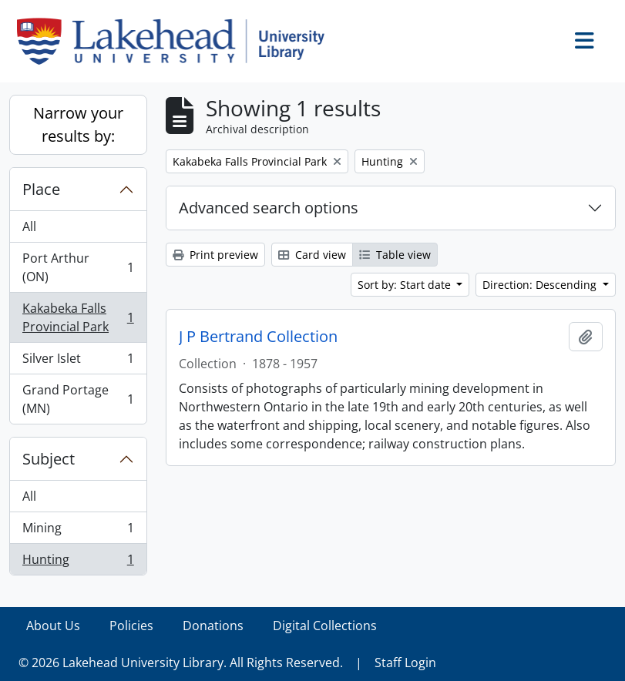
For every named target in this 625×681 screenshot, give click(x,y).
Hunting (78, 562)
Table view (395, 254)
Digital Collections (325, 625)
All (29, 226)
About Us (53, 625)
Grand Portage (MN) (78, 399)
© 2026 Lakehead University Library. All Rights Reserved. (180, 662)
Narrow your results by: (78, 124)
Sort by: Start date (406, 284)
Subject (48, 458)
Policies (131, 625)
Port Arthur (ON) (78, 267)
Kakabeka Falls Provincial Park (78, 317)
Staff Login (405, 662)
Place (41, 189)
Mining (78, 531)
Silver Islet (78, 361)
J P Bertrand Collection (258, 336)
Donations (213, 625)
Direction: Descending (541, 284)
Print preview (215, 254)
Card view (312, 254)
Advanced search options (268, 207)
